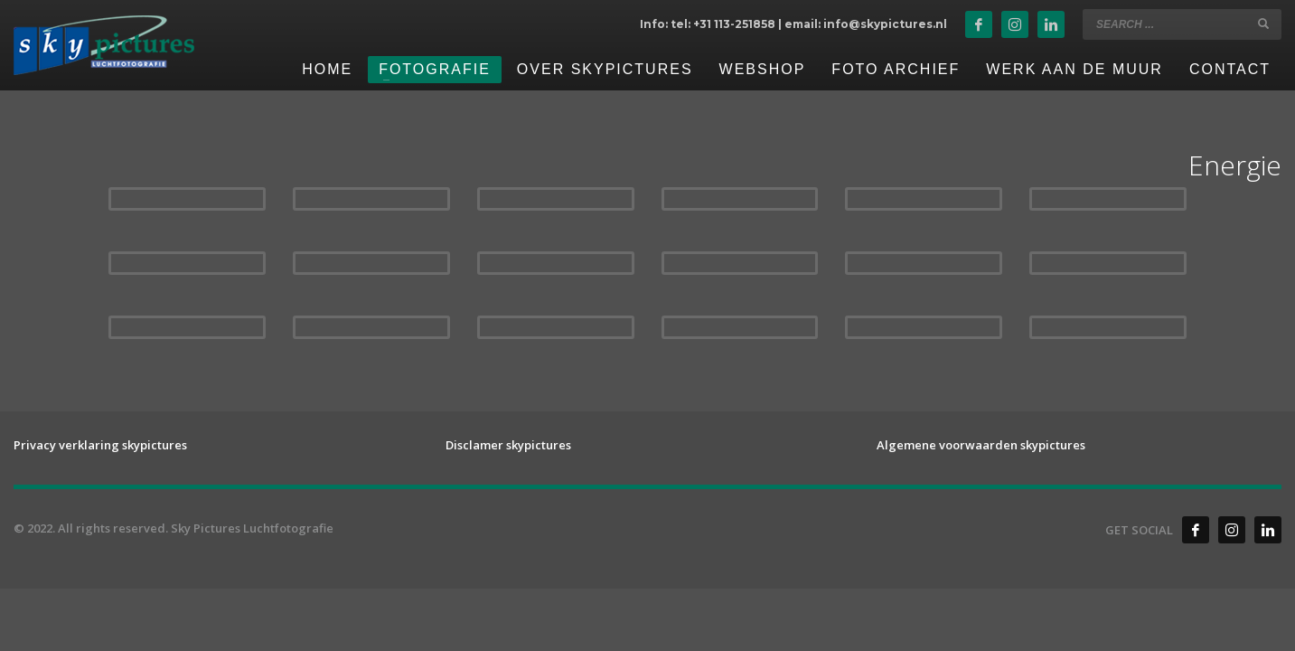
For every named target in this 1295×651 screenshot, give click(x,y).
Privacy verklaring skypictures (100, 445)
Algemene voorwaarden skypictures (981, 445)
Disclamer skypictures (508, 445)
